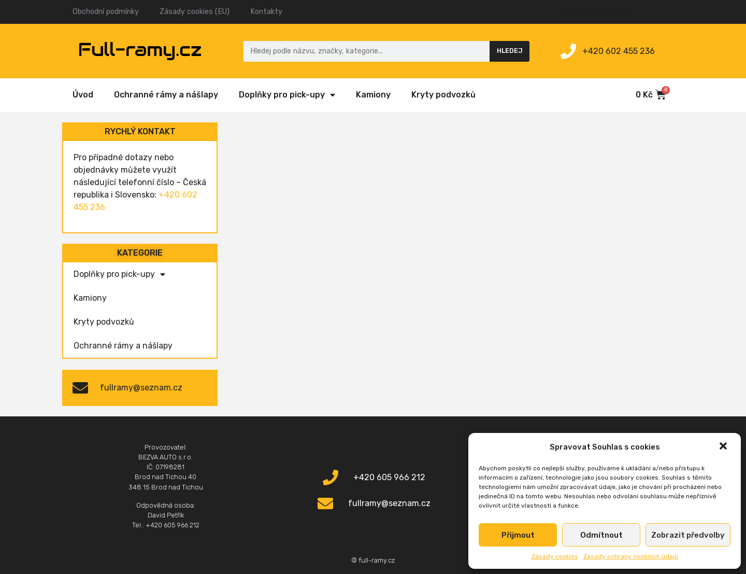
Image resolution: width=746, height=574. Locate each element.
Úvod (83, 95)
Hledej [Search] (510, 50)
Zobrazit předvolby (688, 535)
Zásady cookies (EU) (194, 11)
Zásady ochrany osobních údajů (630, 556)
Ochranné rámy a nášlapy (166, 95)
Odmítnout (601, 535)
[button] (724, 447)
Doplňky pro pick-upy (287, 95)
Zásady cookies (555, 556)
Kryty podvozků (443, 95)
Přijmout (518, 535)
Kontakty (266, 11)
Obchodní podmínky (106, 11)
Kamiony (373, 95)
